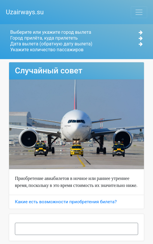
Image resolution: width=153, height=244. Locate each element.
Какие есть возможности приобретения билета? (66, 201)
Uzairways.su (25, 12)
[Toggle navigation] (139, 12)
